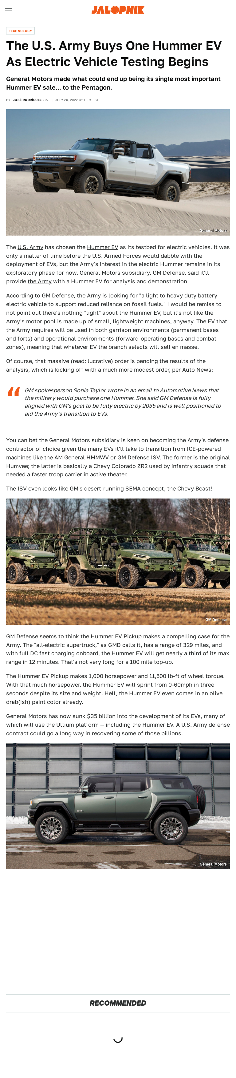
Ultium (65, 724)
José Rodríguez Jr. (30, 100)
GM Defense (169, 272)
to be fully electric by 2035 (120, 405)
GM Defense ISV (138, 457)
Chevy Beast (193, 488)
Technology (20, 31)
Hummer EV (102, 247)
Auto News (196, 369)
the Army (40, 281)
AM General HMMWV (81, 457)
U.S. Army (30, 247)
